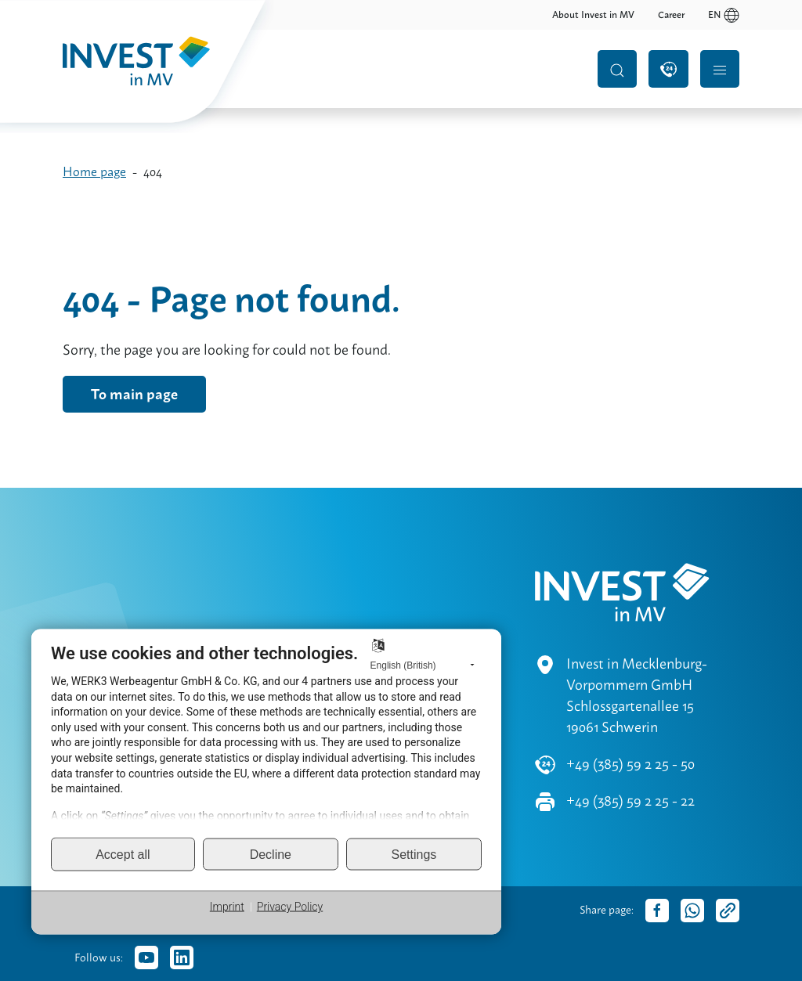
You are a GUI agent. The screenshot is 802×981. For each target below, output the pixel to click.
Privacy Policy (290, 906)
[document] (266, 739)
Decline (270, 853)
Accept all (123, 853)
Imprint (227, 906)
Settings (414, 853)
